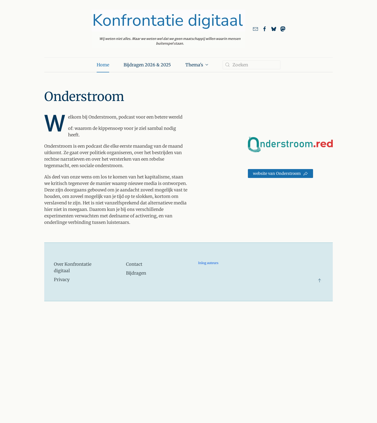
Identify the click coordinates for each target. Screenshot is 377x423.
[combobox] (251, 64)
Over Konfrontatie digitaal (72, 267)
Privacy (61, 279)
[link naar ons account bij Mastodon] (283, 28)
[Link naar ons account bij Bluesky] (273, 28)
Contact (134, 264)
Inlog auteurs (208, 263)
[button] (319, 280)
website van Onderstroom (280, 173)
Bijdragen (136, 273)
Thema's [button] (196, 65)
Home (103, 65)
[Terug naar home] (168, 29)
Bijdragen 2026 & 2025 (147, 65)
